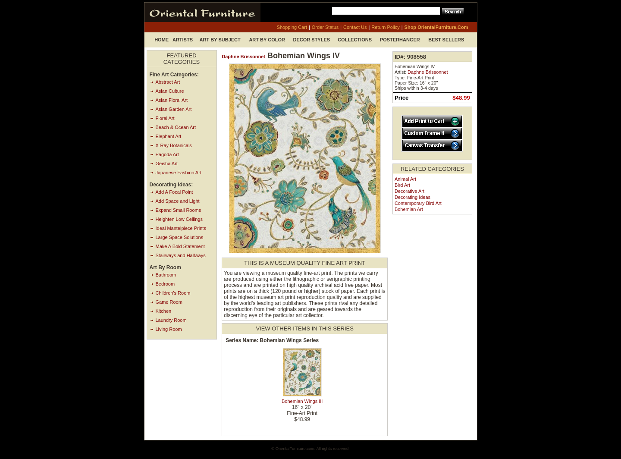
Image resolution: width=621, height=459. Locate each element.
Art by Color (267, 39)
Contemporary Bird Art (418, 203)
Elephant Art (169, 136)
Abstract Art (168, 82)
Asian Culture (170, 91)
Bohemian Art (409, 209)
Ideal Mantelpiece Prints (181, 228)
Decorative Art (409, 191)
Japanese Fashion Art (178, 172)
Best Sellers (446, 39)
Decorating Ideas (412, 197)
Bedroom (165, 283)
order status (325, 27)
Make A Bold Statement (180, 246)
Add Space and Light (178, 201)
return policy (385, 27)
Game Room (169, 302)
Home (161, 39)
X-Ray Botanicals (174, 145)
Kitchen (164, 311)
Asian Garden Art (174, 109)
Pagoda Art (167, 154)
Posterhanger (400, 39)
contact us (355, 27)
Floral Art (165, 118)
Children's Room (173, 293)
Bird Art (402, 185)
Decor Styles (311, 39)
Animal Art (405, 179)
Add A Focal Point (174, 192)
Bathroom (166, 274)
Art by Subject (220, 39)
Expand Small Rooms (178, 210)
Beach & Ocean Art (176, 127)
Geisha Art (167, 163)
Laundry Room (171, 320)
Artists (182, 39)
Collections (355, 39)
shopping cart (292, 27)
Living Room (169, 329)
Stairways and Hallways (181, 255)
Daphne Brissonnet (243, 56)
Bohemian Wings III (302, 401)
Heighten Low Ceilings (179, 219)
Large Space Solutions (180, 237)
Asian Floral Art (172, 100)
